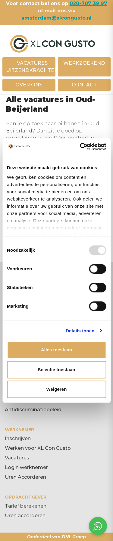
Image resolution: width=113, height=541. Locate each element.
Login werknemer (26, 467)
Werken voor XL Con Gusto (38, 448)
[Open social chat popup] (98, 526)
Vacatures (17, 458)
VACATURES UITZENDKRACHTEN (32, 66)
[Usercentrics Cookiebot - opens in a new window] (80, 147)
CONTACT (84, 85)
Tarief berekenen (25, 506)
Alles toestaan (56, 349)
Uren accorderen (25, 515)
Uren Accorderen (25, 477)
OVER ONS (28, 85)
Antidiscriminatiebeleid (33, 409)
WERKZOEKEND (84, 63)
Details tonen (80, 330)
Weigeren (56, 389)
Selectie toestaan (56, 369)
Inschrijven (18, 438)
